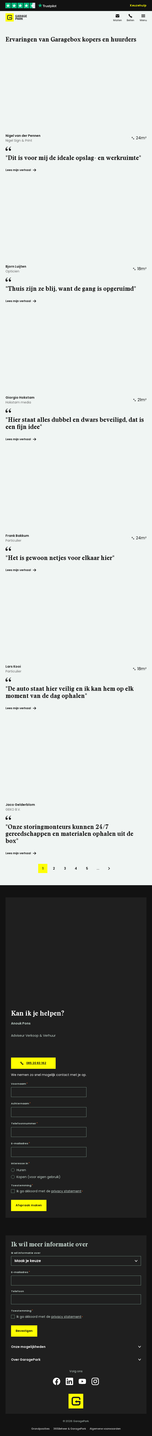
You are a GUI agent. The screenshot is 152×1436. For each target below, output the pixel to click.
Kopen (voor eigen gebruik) (38, 1177)
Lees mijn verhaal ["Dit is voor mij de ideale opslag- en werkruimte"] (21, 170)
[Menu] (143, 17)
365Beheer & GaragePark (69, 1428)
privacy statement (66, 1191)
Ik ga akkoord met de (50, 1191)
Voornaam (19, 1084)
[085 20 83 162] (130, 18)
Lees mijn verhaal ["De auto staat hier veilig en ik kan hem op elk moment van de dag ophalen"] (21, 708)
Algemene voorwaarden (105, 1428)
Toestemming (22, 1185)
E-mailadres (20, 1143)
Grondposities (40, 1428)
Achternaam (21, 1103)
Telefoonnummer (24, 1123)
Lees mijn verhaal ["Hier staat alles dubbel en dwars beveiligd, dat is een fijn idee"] (21, 439)
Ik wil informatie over (25, 1253)
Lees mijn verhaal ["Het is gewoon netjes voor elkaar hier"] (21, 570)
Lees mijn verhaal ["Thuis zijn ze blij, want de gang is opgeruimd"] (21, 301)
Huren (21, 1170)
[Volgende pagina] (109, 868)
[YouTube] (82, 1381)
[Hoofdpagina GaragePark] (16, 17)
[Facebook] (56, 1381)
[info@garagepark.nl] (117, 18)
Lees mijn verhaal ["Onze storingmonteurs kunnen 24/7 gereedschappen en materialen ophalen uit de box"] (21, 853)
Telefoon (17, 1291)
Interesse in (20, 1163)
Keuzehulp (138, 5)
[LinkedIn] (69, 1381)
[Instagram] (95, 1381)
